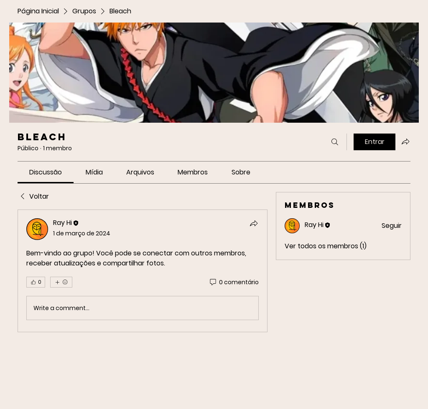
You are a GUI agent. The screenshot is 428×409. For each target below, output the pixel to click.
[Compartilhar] (254, 223)
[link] (45, 172)
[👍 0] (35, 282)
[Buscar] (335, 142)
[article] (143, 271)
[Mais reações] (61, 282)
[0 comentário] (234, 282)
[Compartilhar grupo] (405, 141)
